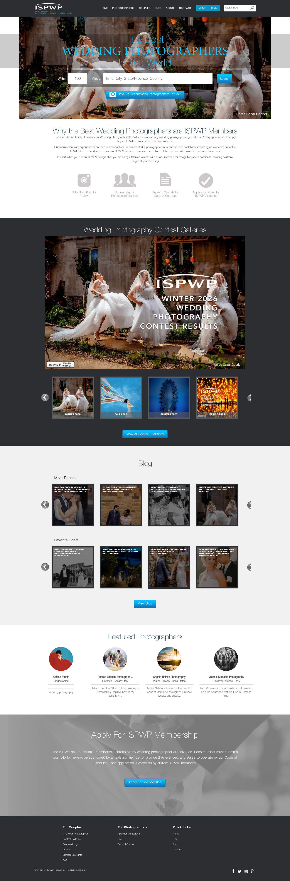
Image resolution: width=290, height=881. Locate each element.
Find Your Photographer (75, 831)
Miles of (103, 78)
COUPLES (143, 8)
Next (251, 396)
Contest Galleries (71, 837)
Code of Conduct (127, 842)
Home (102, 8)
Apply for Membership (129, 831)
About (168, 8)
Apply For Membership (145, 781)
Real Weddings (70, 842)
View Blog (145, 602)
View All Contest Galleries (145, 432)
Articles (66, 847)
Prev (39, 396)
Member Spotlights (72, 853)
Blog (156, 8)
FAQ (65, 858)
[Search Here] (240, 8)
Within (72, 78)
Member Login (207, 8)
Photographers (122, 8)
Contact (184, 8)
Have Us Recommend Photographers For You (145, 94)
